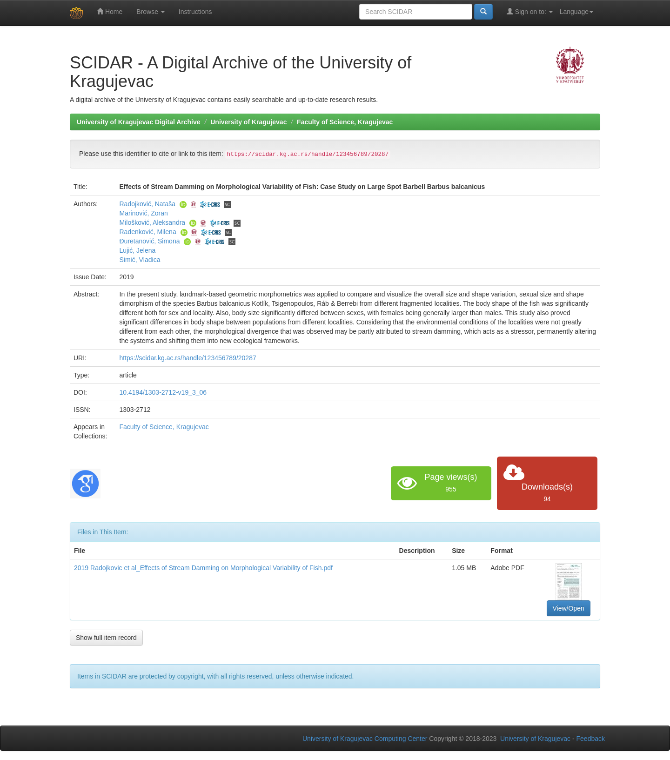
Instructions (195, 11)
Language (576, 11)
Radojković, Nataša (148, 204)
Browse (150, 11)
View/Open (568, 608)
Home (109, 11)
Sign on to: (530, 11)
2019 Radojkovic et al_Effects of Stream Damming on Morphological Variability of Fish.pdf (203, 568)
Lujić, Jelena (138, 250)
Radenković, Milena (148, 231)
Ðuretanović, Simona (150, 241)
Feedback (590, 738)
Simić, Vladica (140, 259)
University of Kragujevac (248, 122)
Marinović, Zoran (144, 213)
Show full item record (106, 637)
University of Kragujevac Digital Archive (139, 122)
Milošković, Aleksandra (153, 222)
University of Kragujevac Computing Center (364, 738)
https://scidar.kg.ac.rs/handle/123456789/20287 (188, 358)
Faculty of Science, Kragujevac (345, 122)
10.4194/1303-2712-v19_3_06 (163, 392)
